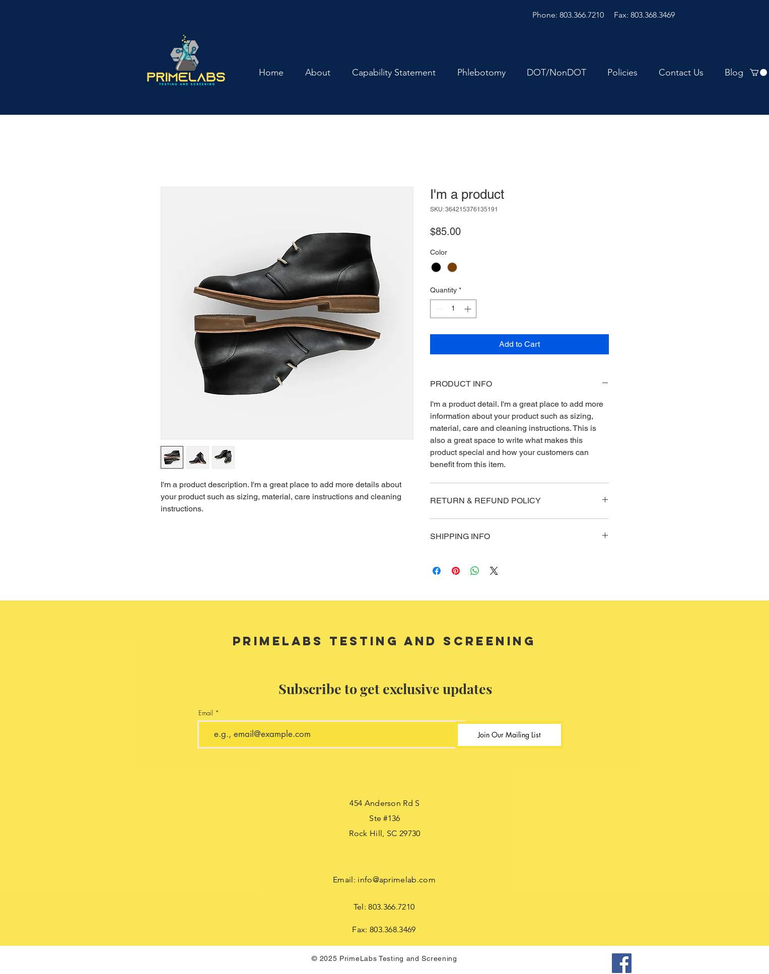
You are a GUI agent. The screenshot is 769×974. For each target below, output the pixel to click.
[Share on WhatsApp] (475, 571)
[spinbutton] (453, 309)
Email (205, 713)
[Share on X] (494, 571)
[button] (758, 72)
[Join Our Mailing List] (509, 734)
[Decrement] (438, 309)
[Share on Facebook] (437, 571)
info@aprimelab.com (397, 879)
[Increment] (468, 309)
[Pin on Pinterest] (456, 571)
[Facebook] (622, 963)
